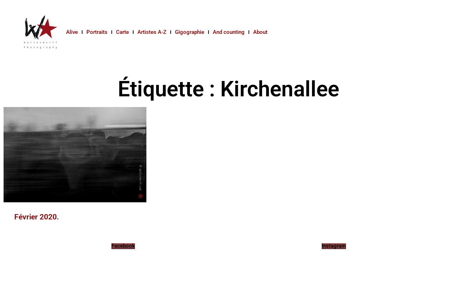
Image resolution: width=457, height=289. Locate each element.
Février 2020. (36, 217)
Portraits (96, 32)
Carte (122, 32)
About (260, 32)
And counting (229, 32)
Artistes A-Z (151, 32)
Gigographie (189, 32)
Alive (72, 32)
